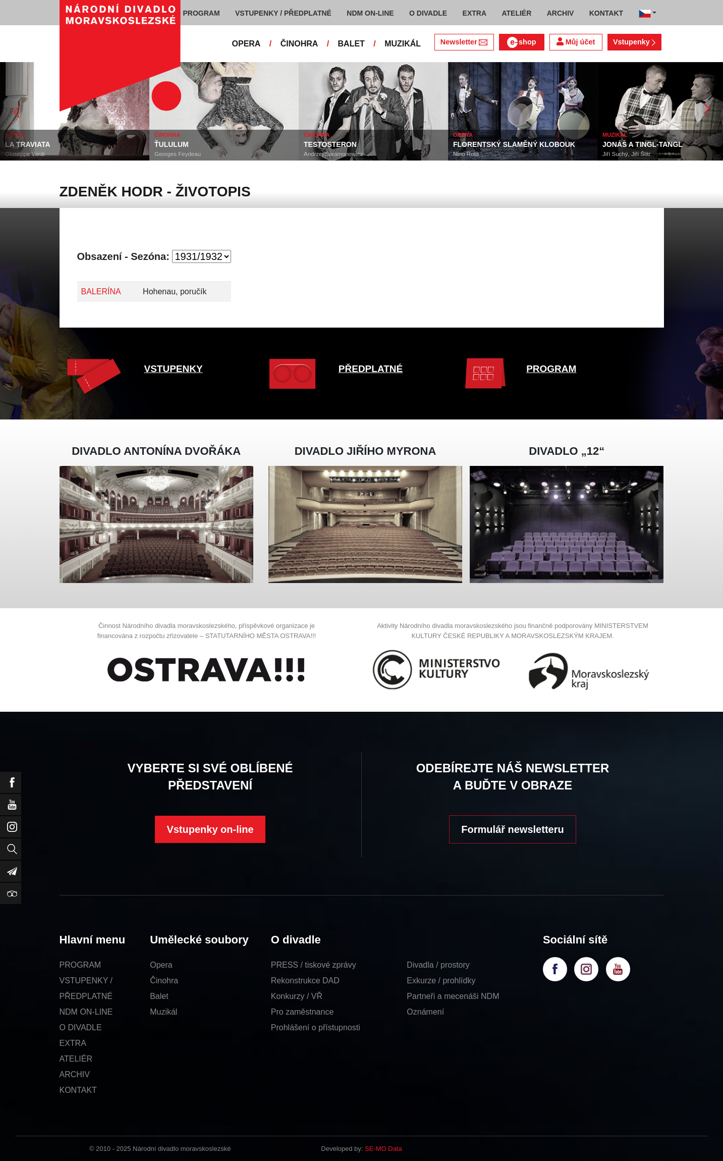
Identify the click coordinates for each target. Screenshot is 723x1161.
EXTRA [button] (474, 13)
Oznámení (425, 1012)
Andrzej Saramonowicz (333, 154)
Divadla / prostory (438, 965)
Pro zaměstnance (302, 1012)
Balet (159, 996)
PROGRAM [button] (201, 13)
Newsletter (463, 42)
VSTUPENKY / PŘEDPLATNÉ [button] (283, 13)
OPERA (246, 43)
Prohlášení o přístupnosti (315, 1027)
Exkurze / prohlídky (441, 980)
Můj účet (576, 41)
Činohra (164, 980)
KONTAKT (78, 1090)
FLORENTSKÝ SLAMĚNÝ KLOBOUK (514, 144)
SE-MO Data (383, 1148)
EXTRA (73, 1043)
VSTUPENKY (173, 368)
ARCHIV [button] (560, 13)
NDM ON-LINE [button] (370, 13)
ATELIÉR (76, 1058)
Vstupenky (634, 42)
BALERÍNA (101, 291)
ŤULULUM (171, 144)
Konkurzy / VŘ (296, 996)
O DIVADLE (81, 1027)
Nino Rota (466, 154)
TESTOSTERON (330, 144)
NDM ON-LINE (86, 1012)
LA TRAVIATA (27, 144)
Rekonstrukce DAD (305, 980)
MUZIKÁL (402, 43)
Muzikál (163, 1012)
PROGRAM (551, 368)
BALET (351, 43)
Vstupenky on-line (209, 829)
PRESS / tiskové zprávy (313, 965)
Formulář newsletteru (512, 829)
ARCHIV (75, 1074)
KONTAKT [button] (606, 13)
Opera (161, 965)
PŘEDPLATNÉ (371, 368)
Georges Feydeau (177, 154)
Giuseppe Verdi (25, 154)
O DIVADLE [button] (428, 13)
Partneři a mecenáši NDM (453, 996)
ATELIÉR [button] (516, 13)
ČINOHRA (299, 43)
